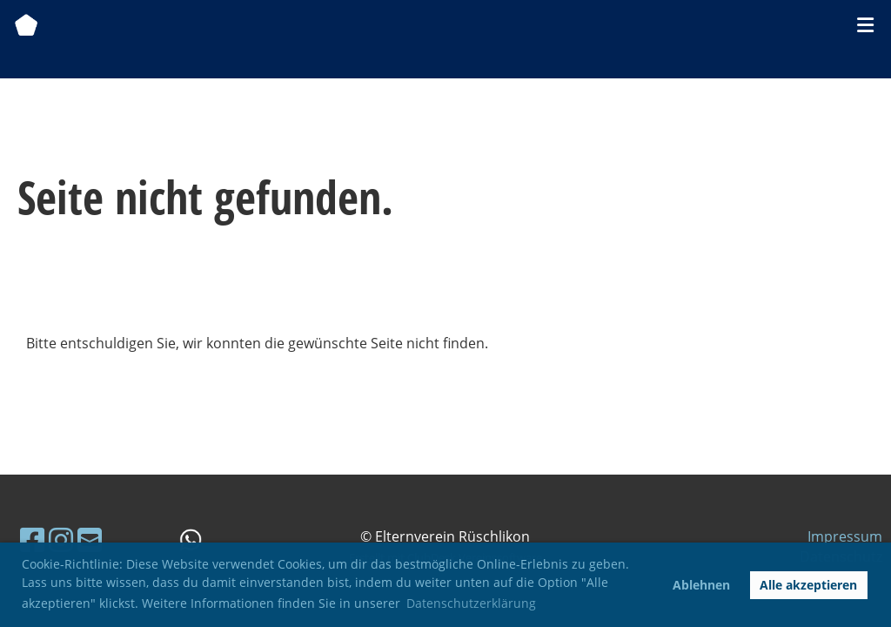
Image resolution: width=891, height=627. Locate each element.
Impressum (844, 536)
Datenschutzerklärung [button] (471, 603)
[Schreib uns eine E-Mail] (89, 539)
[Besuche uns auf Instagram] (61, 539)
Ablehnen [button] (701, 584)
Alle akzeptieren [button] (808, 584)
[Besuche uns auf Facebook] (32, 539)
